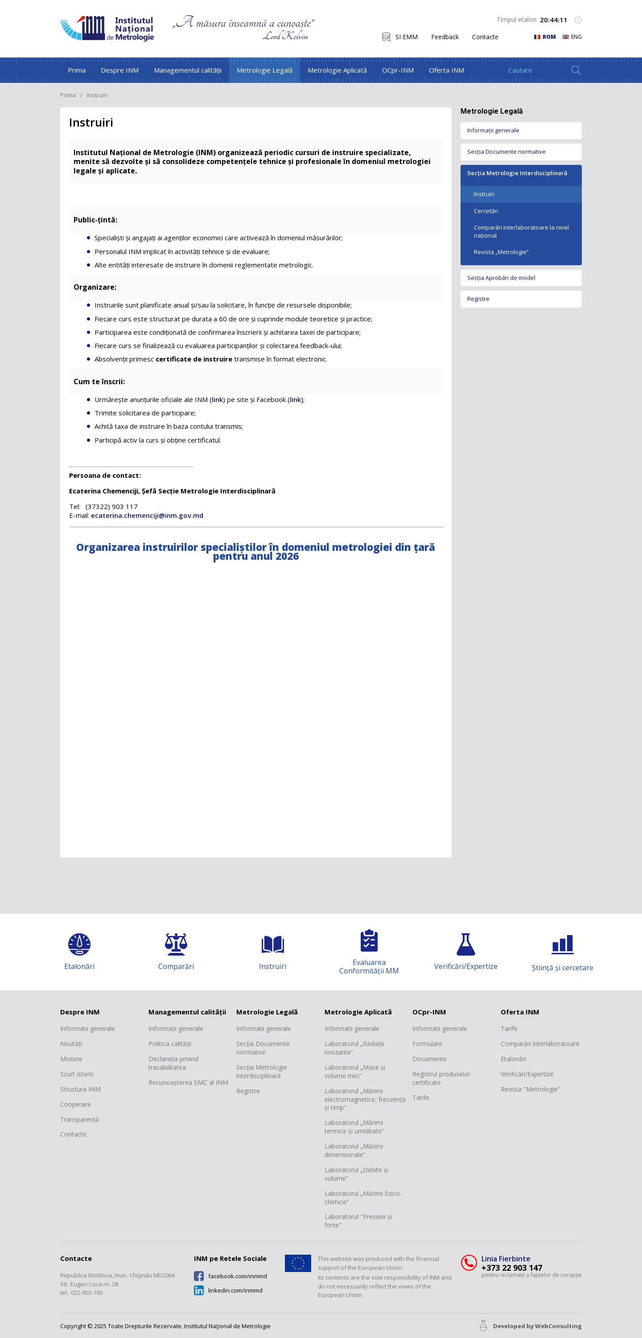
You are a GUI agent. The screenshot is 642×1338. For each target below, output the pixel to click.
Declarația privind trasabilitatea (173, 1063)
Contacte (485, 37)
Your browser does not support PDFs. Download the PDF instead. (256, 710)
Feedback (445, 37)
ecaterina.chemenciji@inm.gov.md (148, 515)
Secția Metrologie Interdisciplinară (517, 173)
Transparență (79, 1120)
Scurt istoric (77, 1074)
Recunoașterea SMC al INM (188, 1083)
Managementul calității (188, 70)
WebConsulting (558, 1326)
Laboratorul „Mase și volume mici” (355, 1071)
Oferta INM (446, 70)
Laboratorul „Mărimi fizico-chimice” (363, 1198)
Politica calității (169, 1044)
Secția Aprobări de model (501, 278)
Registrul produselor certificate (441, 1078)
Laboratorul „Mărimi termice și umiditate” (354, 1127)
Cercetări (486, 211)
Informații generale (493, 130)
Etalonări (513, 1059)
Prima (77, 70)
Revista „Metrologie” (501, 252)
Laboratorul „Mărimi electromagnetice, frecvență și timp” (365, 1099)
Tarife (420, 1098)
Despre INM (120, 70)
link (217, 399)
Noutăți (71, 1044)
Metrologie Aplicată (337, 70)
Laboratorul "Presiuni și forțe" (358, 1221)
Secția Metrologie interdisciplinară (261, 1071)
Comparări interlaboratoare (540, 1044)
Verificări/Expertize (527, 1074)
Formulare (427, 1044)
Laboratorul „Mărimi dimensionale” (354, 1150)
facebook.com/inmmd (237, 1276)
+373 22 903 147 (512, 1267)
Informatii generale (87, 1029)
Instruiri (484, 194)
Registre (478, 299)
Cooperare (75, 1104)
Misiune (71, 1059)
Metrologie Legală (264, 70)
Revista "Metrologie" (530, 1089)
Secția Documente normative (506, 152)
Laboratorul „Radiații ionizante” (354, 1048)
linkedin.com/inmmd (235, 1290)
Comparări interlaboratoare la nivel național (521, 231)
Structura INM (80, 1089)
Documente (429, 1059)
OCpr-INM (398, 70)
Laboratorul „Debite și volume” (356, 1174)
